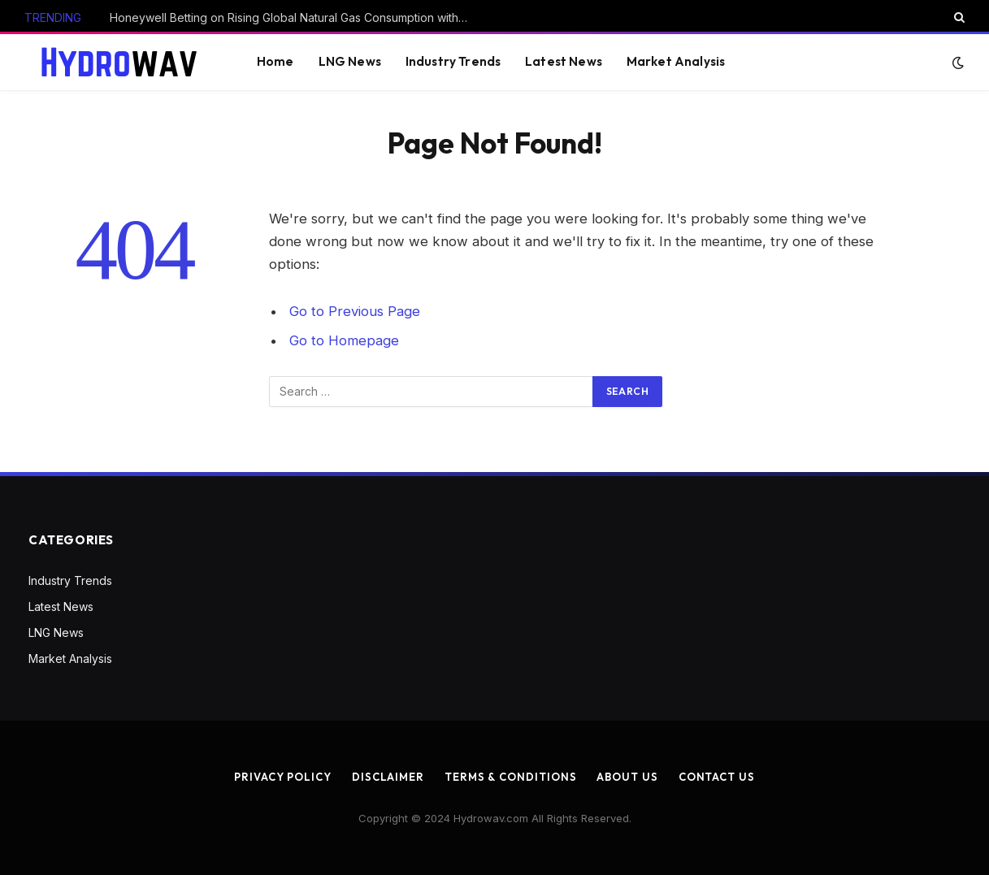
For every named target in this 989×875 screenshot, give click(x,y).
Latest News (563, 61)
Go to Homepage (344, 340)
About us (626, 776)
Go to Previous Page (354, 311)
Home (275, 61)
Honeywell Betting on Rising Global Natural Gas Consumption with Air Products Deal (292, 17)
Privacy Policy (283, 776)
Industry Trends (453, 61)
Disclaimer (388, 776)
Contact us (717, 776)
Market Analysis (676, 61)
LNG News (350, 61)
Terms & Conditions (510, 776)
